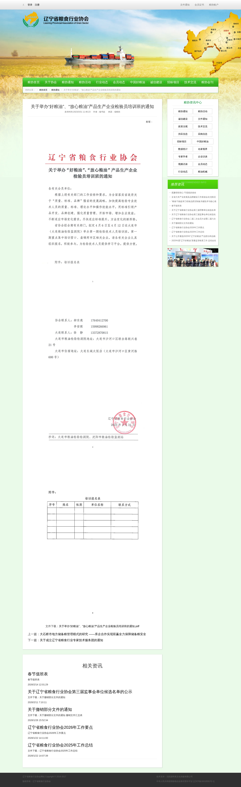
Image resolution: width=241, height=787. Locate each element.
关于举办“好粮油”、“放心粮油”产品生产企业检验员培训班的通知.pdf (99, 626)
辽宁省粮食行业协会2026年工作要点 (60, 727)
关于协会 (51, 82)
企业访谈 (202, 156)
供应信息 (183, 134)
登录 (30, 4)
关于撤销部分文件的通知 (50, 709)
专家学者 (183, 156)
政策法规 (183, 126)
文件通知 (185, 4)
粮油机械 (202, 171)
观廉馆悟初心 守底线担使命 (184, 193)
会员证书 (199, 4)
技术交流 (190, 82)
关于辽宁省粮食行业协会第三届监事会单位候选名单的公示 (80, 691)
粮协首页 (34, 82)
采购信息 (202, 134)
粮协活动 (85, 82)
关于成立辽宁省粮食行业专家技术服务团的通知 (71, 640)
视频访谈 (183, 164)
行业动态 (102, 82)
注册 (37, 4)
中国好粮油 (137, 82)
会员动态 (119, 82)
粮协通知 (68, 82)
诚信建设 (156, 82)
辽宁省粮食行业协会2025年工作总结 (60, 745)
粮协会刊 (207, 82)
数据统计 (183, 149)
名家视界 (202, 149)
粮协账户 (213, 4)
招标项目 (173, 82)
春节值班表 (38, 674)
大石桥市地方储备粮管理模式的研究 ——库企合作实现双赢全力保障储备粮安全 (93, 634)
